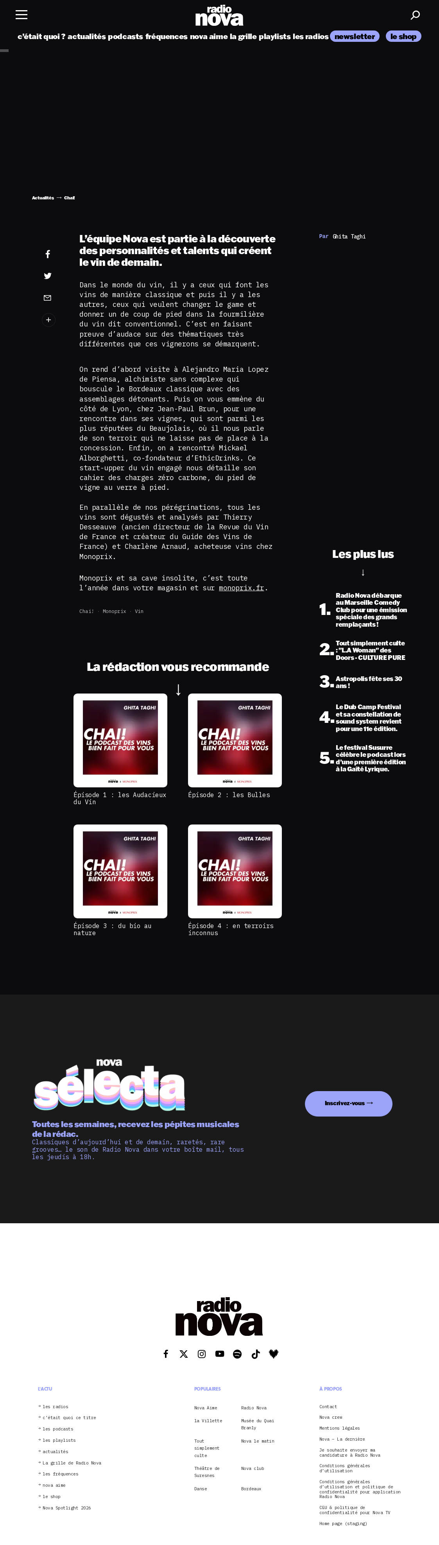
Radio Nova (254, 1408)
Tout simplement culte (207, 1448)
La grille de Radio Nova (72, 1463)
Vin (139, 611)
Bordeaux (251, 1488)
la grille (243, 36)
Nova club (252, 1468)
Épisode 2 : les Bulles (229, 795)
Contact (328, 1406)
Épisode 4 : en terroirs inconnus (231, 929)
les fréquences (60, 1474)
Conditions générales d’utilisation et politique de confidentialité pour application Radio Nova (360, 1489)
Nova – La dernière (342, 1439)
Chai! (86, 611)
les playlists (59, 1440)
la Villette (208, 1420)
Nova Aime (205, 1408)
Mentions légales (339, 1428)
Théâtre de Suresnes (207, 1472)
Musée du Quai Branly (257, 1424)
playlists (275, 36)
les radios (310, 36)
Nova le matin (257, 1441)
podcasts (125, 36)
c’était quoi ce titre (69, 1417)
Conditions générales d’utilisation (344, 1468)
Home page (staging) (343, 1523)
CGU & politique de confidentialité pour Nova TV (355, 1510)
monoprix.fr (241, 587)
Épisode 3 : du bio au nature (112, 929)
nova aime (209, 36)
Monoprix (114, 611)
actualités (87, 36)
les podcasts (58, 1429)
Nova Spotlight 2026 (67, 1508)
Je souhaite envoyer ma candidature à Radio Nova (349, 1453)
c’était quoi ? (42, 36)
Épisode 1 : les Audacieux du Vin (120, 798)
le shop (404, 36)
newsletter (355, 36)
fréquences (166, 36)
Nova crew (330, 1417)
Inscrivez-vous (345, 1103)
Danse (200, 1488)
